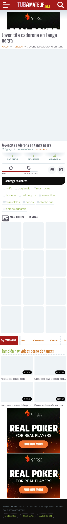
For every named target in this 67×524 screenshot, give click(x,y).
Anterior (12, 157)
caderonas (41, 149)
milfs (9, 188)
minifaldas (13, 202)
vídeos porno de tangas (37, 351)
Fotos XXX (28, 516)
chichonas (46, 202)
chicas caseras (16, 209)
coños (30, 202)
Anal (24, 340)
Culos (54, 340)
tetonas (11, 195)
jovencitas (48, 195)
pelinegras (29, 195)
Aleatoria (54, 157)
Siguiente (33, 157)
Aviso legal (45, 516)
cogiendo (24, 188)
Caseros (38, 340)
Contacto (10, 516)
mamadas (43, 188)
